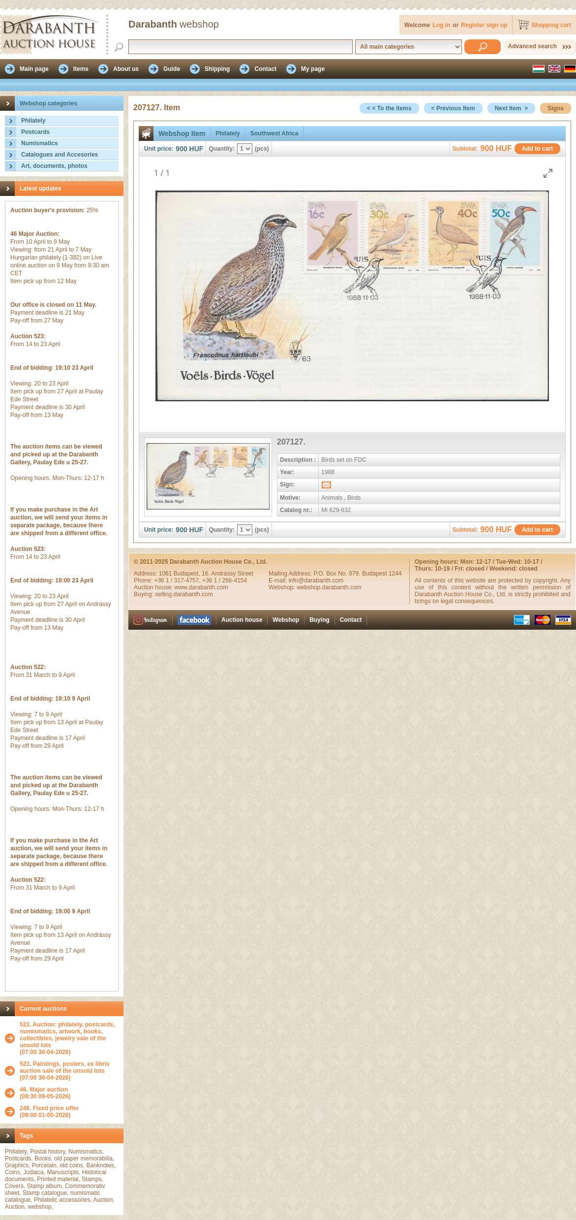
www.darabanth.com (201, 587)
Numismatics (39, 143)
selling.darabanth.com (183, 594)
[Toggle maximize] (548, 173)
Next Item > (511, 108)
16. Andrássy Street (227, 573)
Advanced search (532, 46)
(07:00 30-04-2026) (69, 1038)
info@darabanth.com (316, 580)
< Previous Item (453, 108)
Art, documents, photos (54, 165)
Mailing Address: (291, 573)
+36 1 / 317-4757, (178, 580)
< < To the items (389, 108)
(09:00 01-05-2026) (49, 1112)
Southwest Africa (274, 133)
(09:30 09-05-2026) (45, 1093)
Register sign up (484, 25)
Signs (555, 108)
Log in (441, 25)
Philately (33, 120)
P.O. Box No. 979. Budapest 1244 (357, 573)
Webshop (286, 619)
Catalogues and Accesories (59, 154)
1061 (166, 573)
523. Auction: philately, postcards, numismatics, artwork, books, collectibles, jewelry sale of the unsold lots (67, 1035)
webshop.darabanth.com (329, 587)
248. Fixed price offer (49, 1108)
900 (181, 149)
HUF (196, 149)
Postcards (35, 131)
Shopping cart (551, 25)
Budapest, (188, 573)
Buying (319, 619)
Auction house (241, 619)
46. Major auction (44, 1089)
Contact (351, 619)
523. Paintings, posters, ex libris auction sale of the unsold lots (65, 1067)
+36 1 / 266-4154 (224, 580)
